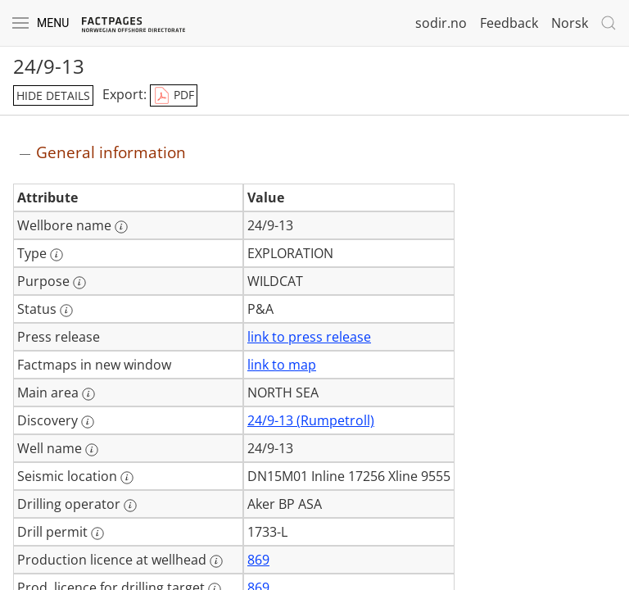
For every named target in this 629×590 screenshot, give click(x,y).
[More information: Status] (66, 310)
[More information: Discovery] (87, 422)
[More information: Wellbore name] (121, 227)
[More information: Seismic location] (126, 477)
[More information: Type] (56, 254)
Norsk (569, 23)
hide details (53, 95)
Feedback (509, 23)
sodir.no (441, 23)
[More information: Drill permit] (97, 533)
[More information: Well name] (91, 449)
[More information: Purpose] (79, 282)
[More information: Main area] (88, 394)
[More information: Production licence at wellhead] (216, 561)
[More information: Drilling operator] (130, 505)
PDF (173, 96)
